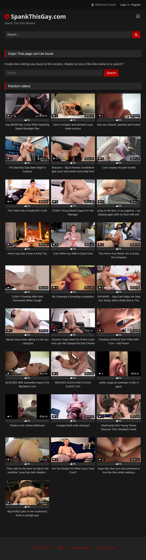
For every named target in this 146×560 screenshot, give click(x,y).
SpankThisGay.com (35, 16)
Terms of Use (106, 547)
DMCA (61, 547)
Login (123, 4)
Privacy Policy (81, 547)
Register (136, 4)
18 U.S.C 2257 (40, 547)
